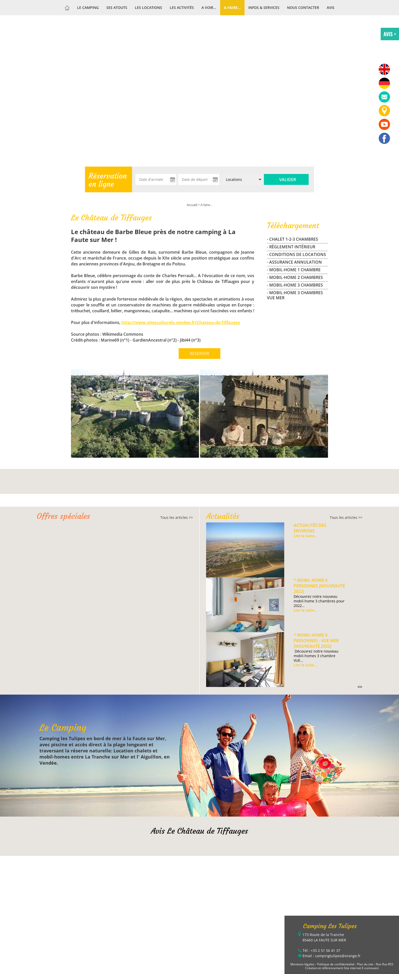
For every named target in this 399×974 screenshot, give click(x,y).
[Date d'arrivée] (155, 179)
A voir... (209, 7)
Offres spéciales (63, 516)
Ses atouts (116, 7)
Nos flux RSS (384, 964)
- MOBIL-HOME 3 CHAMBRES (295, 285)
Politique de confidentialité (335, 964)
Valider (287, 179)
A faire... (232, 7)
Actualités (222, 516)
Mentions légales (302, 964)
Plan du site (365, 964)
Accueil (192, 204)
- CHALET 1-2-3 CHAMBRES (292, 239)
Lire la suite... (305, 536)
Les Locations (148, 7)
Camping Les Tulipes (330, 926)
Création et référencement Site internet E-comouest (342, 968)
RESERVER (199, 353)
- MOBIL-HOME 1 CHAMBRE (294, 270)
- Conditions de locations (296, 254)
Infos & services (263, 7)
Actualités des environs (310, 528)
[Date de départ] (198, 179)
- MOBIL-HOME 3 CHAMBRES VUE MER (295, 295)
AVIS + (389, 34)
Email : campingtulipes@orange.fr (332, 955)
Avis (330, 7)
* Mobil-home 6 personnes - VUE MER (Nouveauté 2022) (316, 640)
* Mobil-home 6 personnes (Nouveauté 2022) (319, 585)
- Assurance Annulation (294, 262)
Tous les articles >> (176, 517)
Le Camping (88, 7)
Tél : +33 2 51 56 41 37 (321, 950)
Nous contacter (303, 7)
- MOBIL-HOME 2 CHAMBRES (295, 277)
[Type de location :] (241, 179)
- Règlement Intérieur (291, 247)
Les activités (182, 7)
